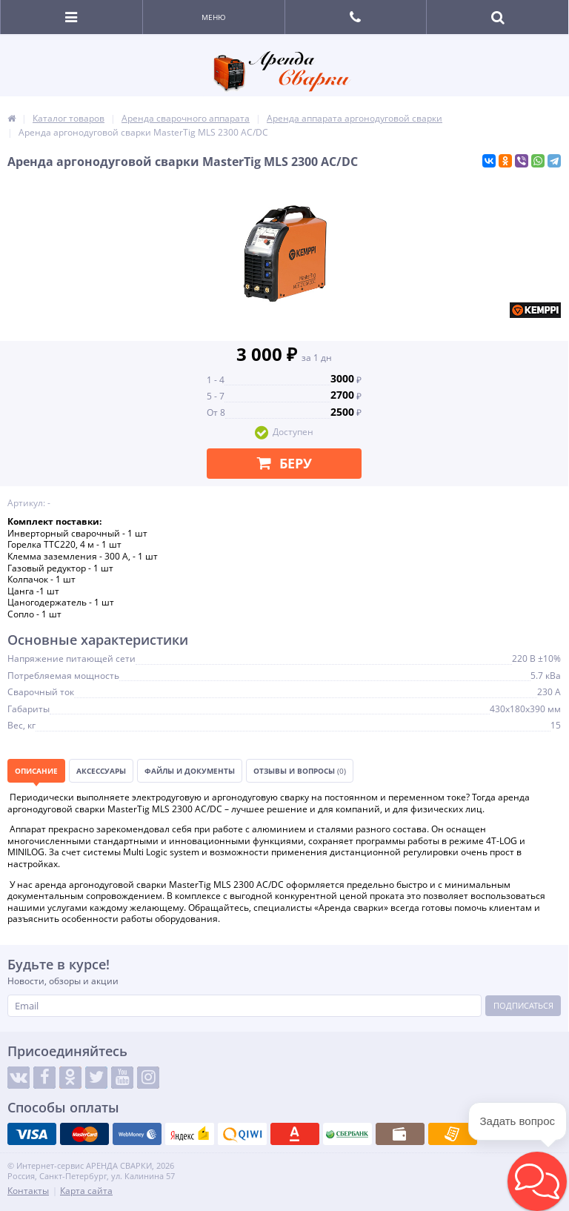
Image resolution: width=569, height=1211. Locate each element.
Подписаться (523, 1005)
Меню (214, 17)
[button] (537, 1181)
